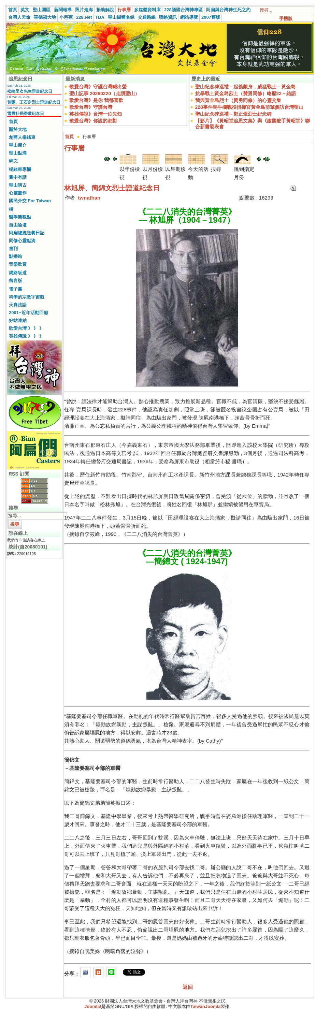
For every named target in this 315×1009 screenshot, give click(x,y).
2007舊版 (210, 17)
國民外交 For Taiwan (30, 200)
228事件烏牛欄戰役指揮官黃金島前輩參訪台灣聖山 (249, 107)
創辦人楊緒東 (22, 137)
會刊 (13, 248)
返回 (188, 987)
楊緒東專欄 (20, 169)
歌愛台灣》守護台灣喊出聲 (98, 86)
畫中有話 (18, 177)
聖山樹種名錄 (121, 17)
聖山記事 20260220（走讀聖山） (104, 93)
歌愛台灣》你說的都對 (93, 120)
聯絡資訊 (168, 17)
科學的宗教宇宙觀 (26, 296)
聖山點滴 (18, 153)
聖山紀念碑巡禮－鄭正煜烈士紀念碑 (233, 114)
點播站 (15, 256)
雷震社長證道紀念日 (25, 113)
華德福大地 (45, 17)
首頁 (12, 9)
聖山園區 (42, 9)
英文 (24, 9)
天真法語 (18, 304)
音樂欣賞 (18, 264)
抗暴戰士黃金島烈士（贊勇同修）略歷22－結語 (245, 93)
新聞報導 (63, 9)
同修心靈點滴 (22, 240)
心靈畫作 (18, 192)
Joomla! (92, 1006)
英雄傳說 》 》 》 (26, 336)
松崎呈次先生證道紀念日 (29, 91)
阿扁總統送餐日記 (26, 232)
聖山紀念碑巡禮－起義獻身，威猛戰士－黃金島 (245, 86)
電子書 (15, 289)
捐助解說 (105, 9)
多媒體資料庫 (147, 9)
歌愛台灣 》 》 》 (26, 328)
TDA (99, 17)
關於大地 (18, 129)
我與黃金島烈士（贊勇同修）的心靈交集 (238, 100)
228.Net (84, 17)
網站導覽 (189, 17)
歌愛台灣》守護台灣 (90, 107)
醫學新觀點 (20, 217)
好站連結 (18, 320)
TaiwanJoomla (205, 1006)
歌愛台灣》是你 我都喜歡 (96, 100)
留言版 (15, 280)
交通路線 (147, 17)
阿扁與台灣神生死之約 (228, 9)
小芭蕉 (66, 17)
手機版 (285, 18)
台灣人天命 (19, 17)
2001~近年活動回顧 (28, 312)
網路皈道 (18, 272)
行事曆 (124, 9)
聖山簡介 (18, 145)
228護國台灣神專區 (183, 9)
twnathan (89, 198)
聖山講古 (18, 185)
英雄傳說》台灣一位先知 (95, 114)
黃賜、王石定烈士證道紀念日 (33, 102)
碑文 (13, 160)
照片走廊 (84, 9)
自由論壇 (18, 225)
